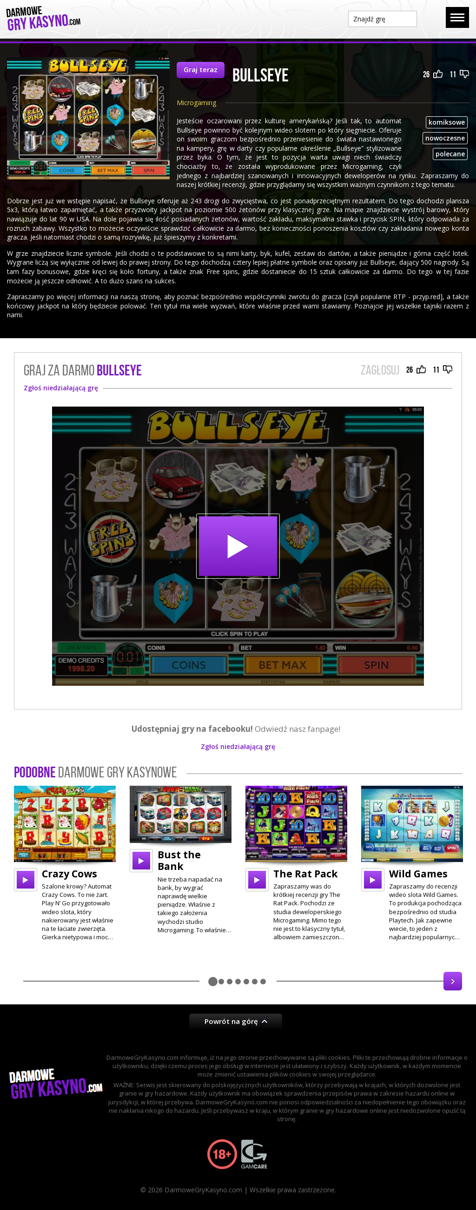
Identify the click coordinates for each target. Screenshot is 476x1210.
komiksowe (447, 122)
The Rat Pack (305, 873)
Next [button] (452, 981)
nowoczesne (445, 138)
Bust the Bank (179, 860)
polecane (450, 153)
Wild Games (418, 873)
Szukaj (431, 18)
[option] (65, 864)
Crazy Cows (69, 873)
